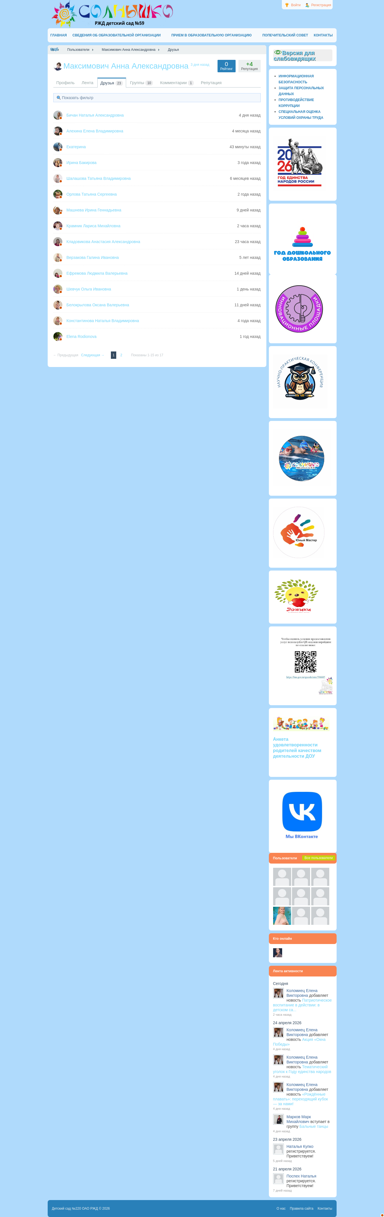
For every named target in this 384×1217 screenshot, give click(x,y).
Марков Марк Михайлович (299, 1119)
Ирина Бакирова (82, 162)
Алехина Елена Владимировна (95, 131)
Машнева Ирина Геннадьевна (94, 210)
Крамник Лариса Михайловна (93, 226)
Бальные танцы (313, 1126)
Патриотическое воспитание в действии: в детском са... (302, 1005)
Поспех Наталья (301, 1176)
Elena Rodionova (82, 336)
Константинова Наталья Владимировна (103, 320)
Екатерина (76, 147)
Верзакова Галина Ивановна (93, 257)
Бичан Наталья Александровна (95, 115)
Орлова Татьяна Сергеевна (92, 194)
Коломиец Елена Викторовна (302, 993)
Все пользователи (318, 858)
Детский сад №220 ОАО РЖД (75, 1209)
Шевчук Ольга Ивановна (89, 289)
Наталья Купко (300, 1146)
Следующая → (93, 355)
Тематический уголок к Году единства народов (302, 1069)
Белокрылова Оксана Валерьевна (98, 305)
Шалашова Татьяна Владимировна (99, 178)
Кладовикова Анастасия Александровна (103, 241)
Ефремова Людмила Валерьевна (97, 273)
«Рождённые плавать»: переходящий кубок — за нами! (300, 1099)
